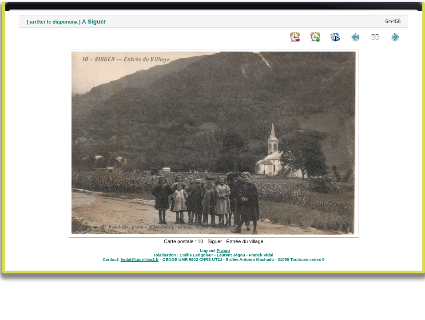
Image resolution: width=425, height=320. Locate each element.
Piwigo (223, 250)
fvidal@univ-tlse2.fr (139, 259)
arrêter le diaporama (54, 21)
